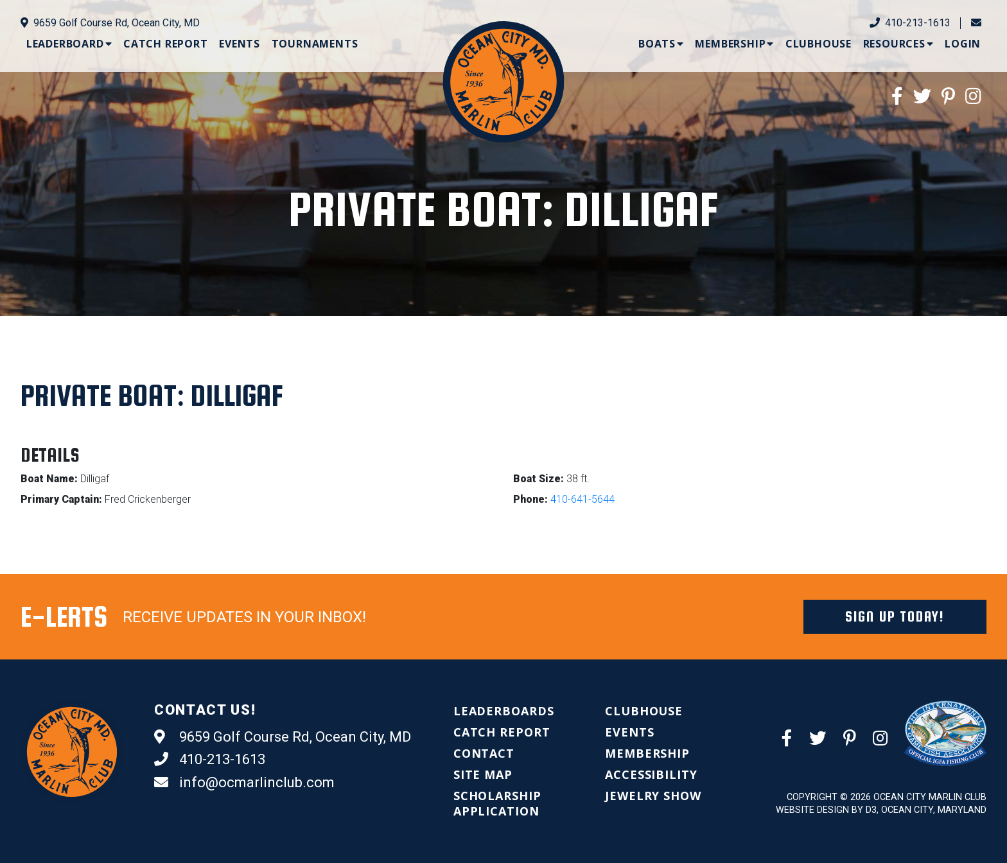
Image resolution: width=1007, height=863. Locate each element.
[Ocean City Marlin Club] (504, 81)
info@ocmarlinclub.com (244, 782)
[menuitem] (69, 43)
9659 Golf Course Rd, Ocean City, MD (110, 23)
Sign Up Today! (895, 616)
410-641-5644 (582, 499)
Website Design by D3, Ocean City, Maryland (881, 810)
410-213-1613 (910, 22)
